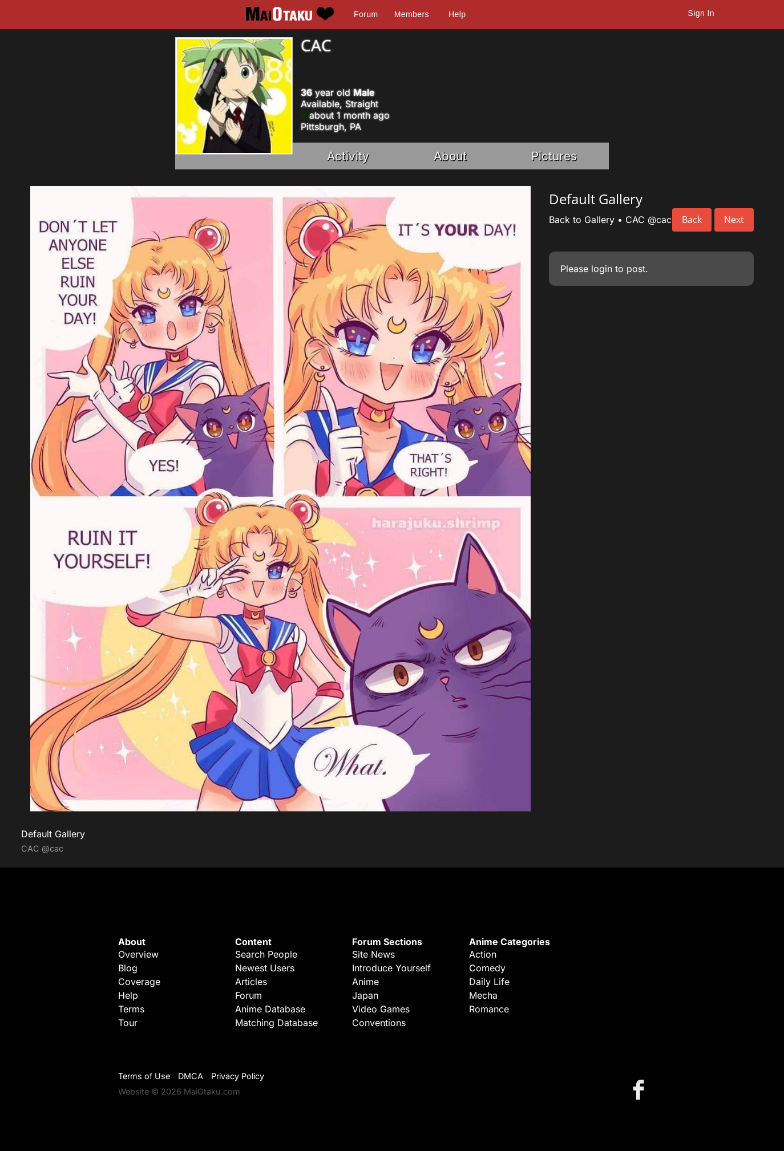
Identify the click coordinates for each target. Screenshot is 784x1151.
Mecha (483, 995)
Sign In (701, 13)
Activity (348, 156)
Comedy (487, 968)
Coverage (139, 981)
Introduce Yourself (391, 968)
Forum (366, 14)
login (601, 268)
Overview (138, 954)
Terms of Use (144, 1076)
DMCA (190, 1076)
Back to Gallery (582, 219)
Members (411, 14)
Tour (128, 1022)
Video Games (381, 1009)
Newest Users (264, 968)
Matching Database (276, 1022)
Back (692, 219)
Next (734, 219)
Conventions (379, 1022)
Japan (365, 995)
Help (457, 14)
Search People (266, 954)
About (450, 156)
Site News (373, 954)
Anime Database (270, 1009)
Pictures (554, 156)
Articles (251, 981)
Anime (365, 981)
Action (482, 954)
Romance (489, 1009)
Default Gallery (53, 834)
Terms (131, 1009)
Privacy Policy (237, 1076)
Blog (128, 968)
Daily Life (489, 981)
